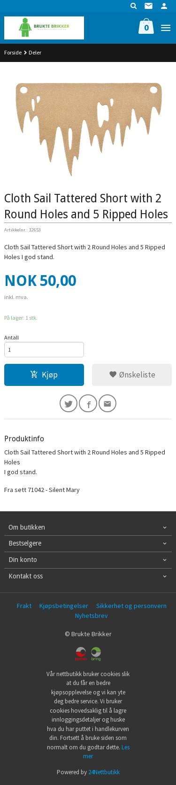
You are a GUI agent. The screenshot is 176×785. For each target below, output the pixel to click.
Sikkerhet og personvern (131, 605)
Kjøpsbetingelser (63, 605)
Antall (11, 337)
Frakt (24, 605)
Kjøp (44, 374)
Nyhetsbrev (91, 615)
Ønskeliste (132, 374)
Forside (13, 52)
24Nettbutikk (104, 772)
